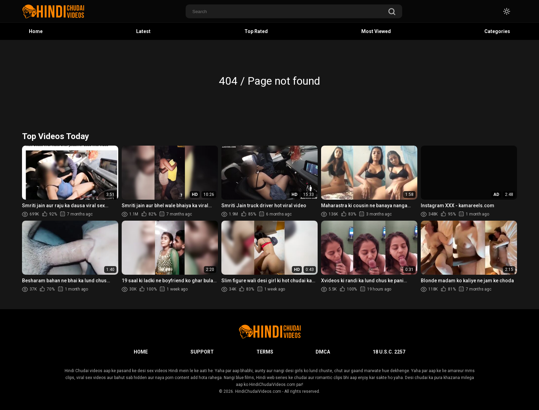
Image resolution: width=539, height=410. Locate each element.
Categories (497, 31)
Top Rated (256, 31)
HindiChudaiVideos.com (258, 391)
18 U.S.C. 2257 (389, 352)
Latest (143, 31)
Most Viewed (376, 31)
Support (202, 352)
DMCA (323, 352)
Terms (264, 352)
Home (36, 31)
